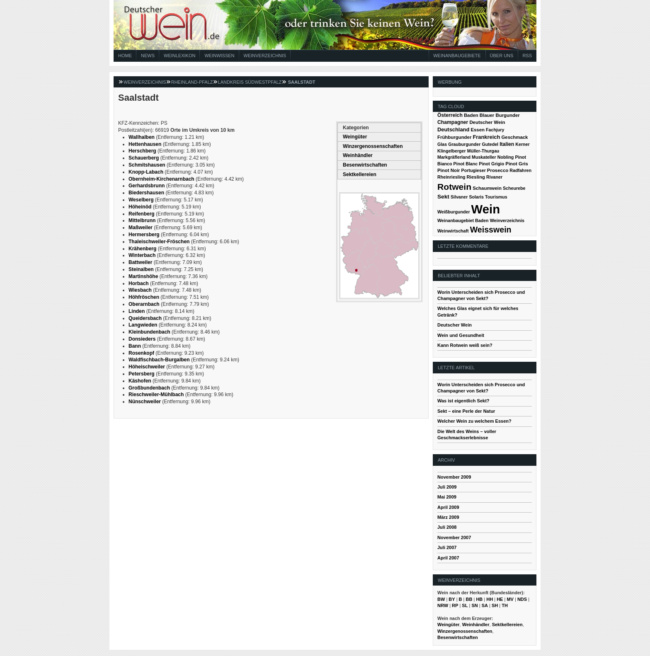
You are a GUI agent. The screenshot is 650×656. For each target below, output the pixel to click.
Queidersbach (145, 318)
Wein (485, 209)
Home (125, 55)
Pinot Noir (448, 170)
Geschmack (514, 137)
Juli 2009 (446, 486)
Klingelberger (451, 150)
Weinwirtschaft (453, 230)
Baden (471, 115)
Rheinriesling (451, 176)
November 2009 (454, 476)
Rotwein (454, 186)
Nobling (505, 157)
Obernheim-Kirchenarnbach (161, 179)
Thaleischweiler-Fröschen (159, 241)
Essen (478, 129)
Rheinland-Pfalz (192, 82)
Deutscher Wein (487, 122)
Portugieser (473, 170)
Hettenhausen (145, 144)
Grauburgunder (464, 144)
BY (452, 599)
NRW (442, 605)
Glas (442, 144)
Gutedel (490, 144)
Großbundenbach (149, 388)
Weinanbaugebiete (456, 55)
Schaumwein (487, 188)
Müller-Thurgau (483, 150)
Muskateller (484, 157)
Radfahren (520, 170)
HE (500, 599)
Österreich (450, 115)
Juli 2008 (446, 527)
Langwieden (143, 325)
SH (495, 605)
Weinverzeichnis (265, 55)
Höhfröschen (144, 297)
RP (455, 605)
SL (465, 605)
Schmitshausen (147, 165)
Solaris (476, 196)
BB (469, 599)
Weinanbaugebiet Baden (463, 220)
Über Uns (502, 55)
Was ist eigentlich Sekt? (463, 400)
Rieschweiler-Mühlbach (156, 394)
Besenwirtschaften (365, 165)
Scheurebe (514, 188)
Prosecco (497, 170)
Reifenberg (142, 214)
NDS (522, 599)
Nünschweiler (145, 401)
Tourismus (496, 196)
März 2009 (448, 517)
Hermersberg (144, 234)
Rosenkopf (141, 353)
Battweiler (140, 262)
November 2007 (454, 537)
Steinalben (141, 269)
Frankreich (486, 137)
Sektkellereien (359, 174)
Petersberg (142, 374)
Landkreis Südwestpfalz (250, 82)
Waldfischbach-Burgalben (159, 360)
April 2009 (448, 507)
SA (485, 605)
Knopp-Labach (146, 172)
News (148, 55)
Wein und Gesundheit (460, 335)
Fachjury (495, 129)
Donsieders (142, 339)
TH (505, 605)
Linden (137, 311)
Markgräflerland (454, 157)
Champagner (452, 122)
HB (479, 599)
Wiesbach (140, 290)
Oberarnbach (144, 304)
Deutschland (453, 129)
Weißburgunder (453, 211)
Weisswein (491, 229)
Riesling (476, 176)
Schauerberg (144, 158)
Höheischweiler (147, 367)
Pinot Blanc (466, 163)
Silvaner (459, 196)
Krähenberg (142, 249)
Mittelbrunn (142, 220)
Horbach (139, 283)
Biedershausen (146, 193)
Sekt (443, 197)
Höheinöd (140, 207)
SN (474, 605)
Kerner (522, 144)
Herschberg (142, 151)
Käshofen (140, 381)
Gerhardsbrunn (147, 186)
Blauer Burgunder (500, 115)
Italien (507, 144)
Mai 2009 (446, 496)
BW (441, 599)
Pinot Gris (516, 163)
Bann (135, 346)
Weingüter (355, 137)
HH (489, 599)
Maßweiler (141, 227)
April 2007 (448, 557)
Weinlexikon (179, 55)
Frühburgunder (454, 137)
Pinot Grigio (491, 163)
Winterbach (142, 255)
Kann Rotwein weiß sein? (464, 345)
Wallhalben (142, 137)
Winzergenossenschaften (373, 146)
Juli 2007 (446, 547)
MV (510, 599)
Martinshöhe (143, 276)
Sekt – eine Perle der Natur (466, 411)
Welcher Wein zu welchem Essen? (474, 421)
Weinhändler (358, 155)
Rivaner (494, 176)
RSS (527, 55)
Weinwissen (219, 55)
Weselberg (141, 200)
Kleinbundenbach (149, 332)
